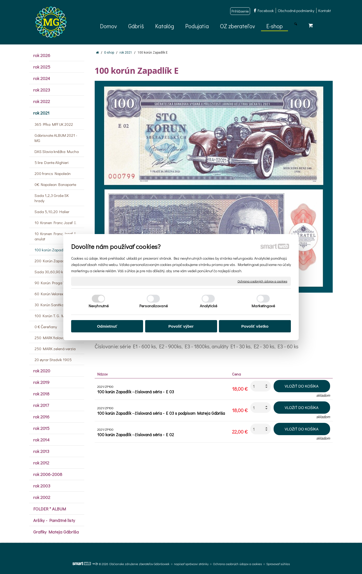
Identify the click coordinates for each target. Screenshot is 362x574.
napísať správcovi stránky (191, 564)
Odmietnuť (107, 326)
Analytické (208, 305)
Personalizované (153, 305)
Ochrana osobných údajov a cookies (262, 281)
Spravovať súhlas (278, 564)
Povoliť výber (181, 326)
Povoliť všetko (255, 326)
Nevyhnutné (99, 305)
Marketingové (263, 305)
